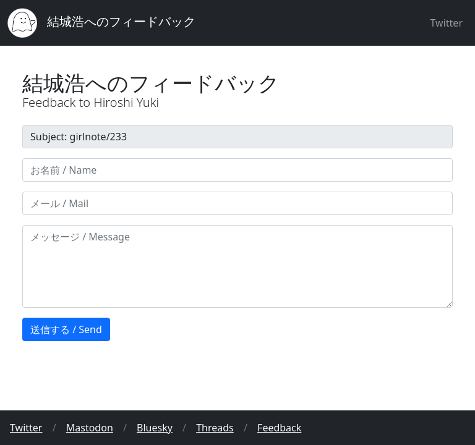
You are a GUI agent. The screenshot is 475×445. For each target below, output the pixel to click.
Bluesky (155, 427)
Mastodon (89, 427)
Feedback (279, 427)
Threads (215, 427)
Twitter (446, 23)
